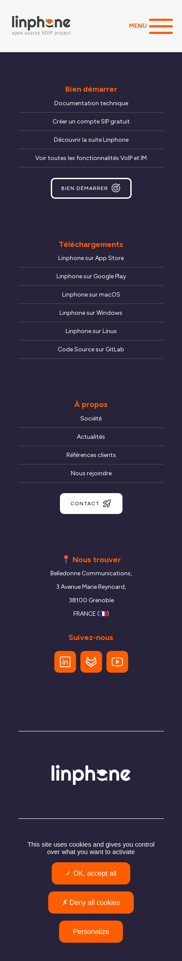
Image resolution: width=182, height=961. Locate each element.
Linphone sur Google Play (91, 276)
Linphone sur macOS (91, 294)
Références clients (91, 455)
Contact (91, 503)
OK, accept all (91, 873)
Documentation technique (91, 103)
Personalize (91, 931)
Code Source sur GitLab (91, 349)
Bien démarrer (91, 188)
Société (91, 418)
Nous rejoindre (91, 473)
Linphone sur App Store (91, 258)
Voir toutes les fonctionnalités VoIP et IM (91, 158)
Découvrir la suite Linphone (91, 139)
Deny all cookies (91, 902)
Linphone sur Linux (91, 331)
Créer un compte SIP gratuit (91, 121)
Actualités (91, 436)
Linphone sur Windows (91, 313)
